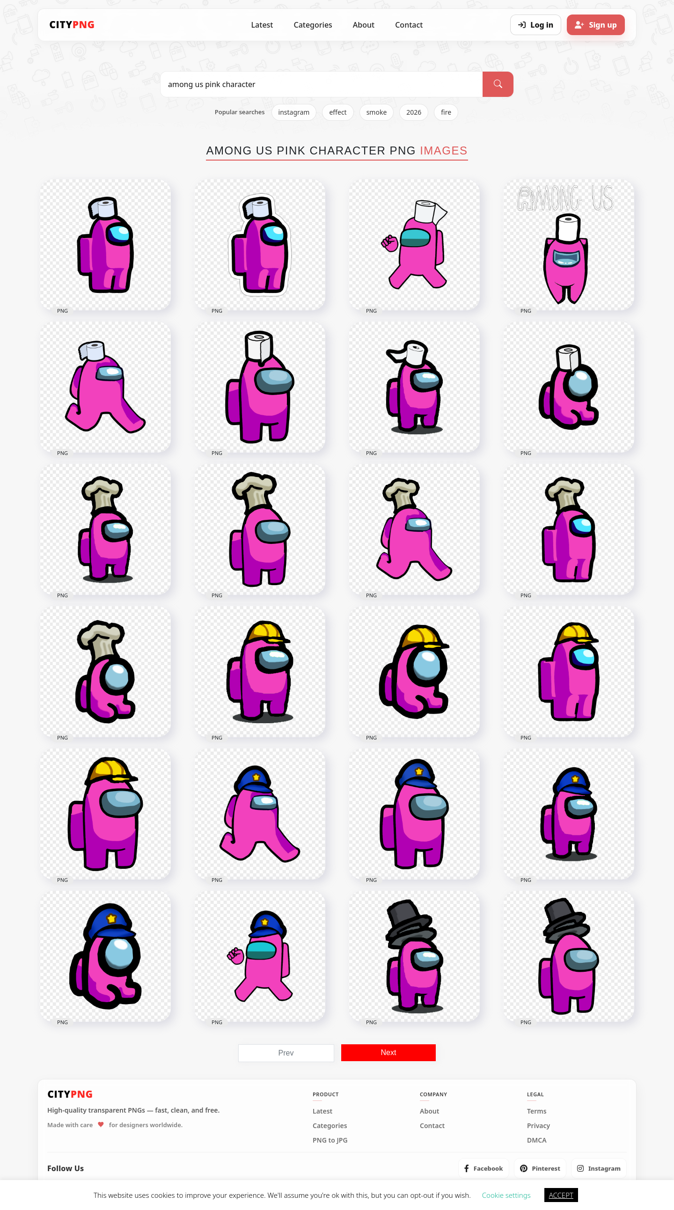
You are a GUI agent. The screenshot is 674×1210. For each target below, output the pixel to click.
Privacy (538, 1126)
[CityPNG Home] (72, 24)
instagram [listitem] (294, 112)
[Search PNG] (322, 84)
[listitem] (483, 1168)
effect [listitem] (337, 112)
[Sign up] (596, 25)
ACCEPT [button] (561, 1195)
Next (388, 1052)
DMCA (537, 1140)
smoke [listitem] (376, 112)
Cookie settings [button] (506, 1195)
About (363, 25)
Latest (262, 25)
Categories (312, 25)
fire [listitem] (446, 112)
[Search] (498, 84)
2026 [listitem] (413, 112)
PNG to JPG (330, 1140)
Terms (537, 1111)
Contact (409, 25)
